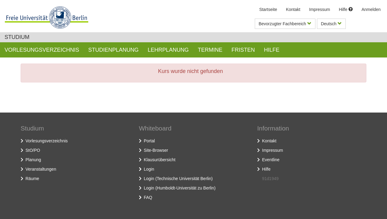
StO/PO (32, 150)
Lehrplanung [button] (168, 50)
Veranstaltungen (40, 169)
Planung (33, 159)
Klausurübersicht (159, 159)
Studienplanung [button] (113, 50)
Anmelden (371, 9)
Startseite (268, 9)
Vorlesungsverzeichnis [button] (42, 50)
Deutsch (331, 23)
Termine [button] (210, 50)
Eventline (271, 159)
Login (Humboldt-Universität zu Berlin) (180, 188)
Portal (149, 140)
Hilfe (346, 9)
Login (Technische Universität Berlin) (178, 178)
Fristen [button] (243, 50)
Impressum (319, 9)
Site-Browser (156, 150)
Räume (32, 178)
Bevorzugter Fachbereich (285, 23)
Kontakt (293, 9)
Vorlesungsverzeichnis (46, 140)
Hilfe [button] (271, 50)
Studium (17, 37)
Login (149, 169)
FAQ (148, 197)
